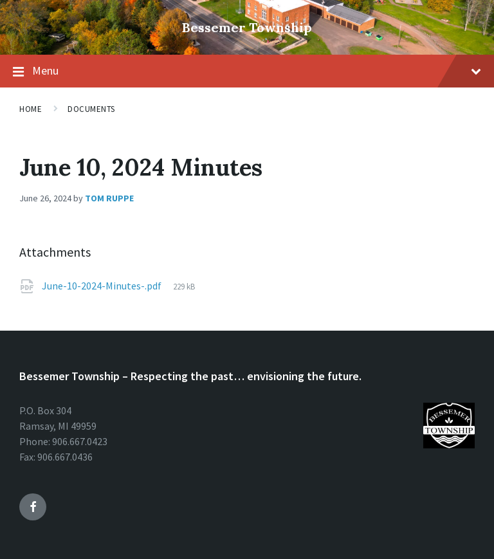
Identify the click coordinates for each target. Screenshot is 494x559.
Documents (91, 109)
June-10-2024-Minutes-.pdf (101, 285)
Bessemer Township (247, 27)
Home (30, 109)
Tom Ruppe (109, 198)
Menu (256, 70)
